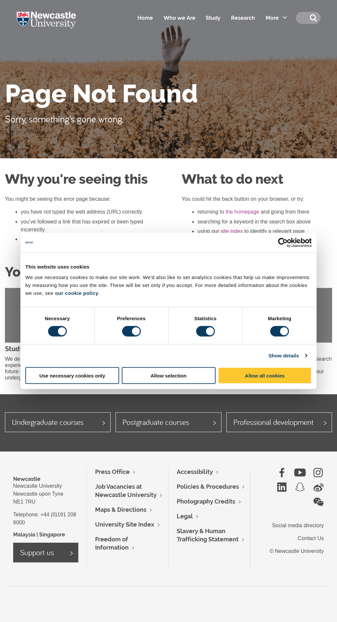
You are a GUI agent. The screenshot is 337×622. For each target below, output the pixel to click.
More (271, 18)
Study (212, 18)
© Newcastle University (297, 551)
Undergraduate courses (48, 422)
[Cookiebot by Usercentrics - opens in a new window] (283, 243)
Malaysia (24, 534)
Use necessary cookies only (72, 375)
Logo (55, 26)
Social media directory (298, 525)
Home (144, 18)
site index (231, 231)
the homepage (242, 212)
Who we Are (179, 18)
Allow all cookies (265, 375)
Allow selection (168, 375)
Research (243, 18)
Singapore (52, 534)
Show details (284, 355)
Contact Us (311, 538)
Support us (37, 552)
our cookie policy (76, 293)
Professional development (273, 422)
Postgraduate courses (155, 422)
